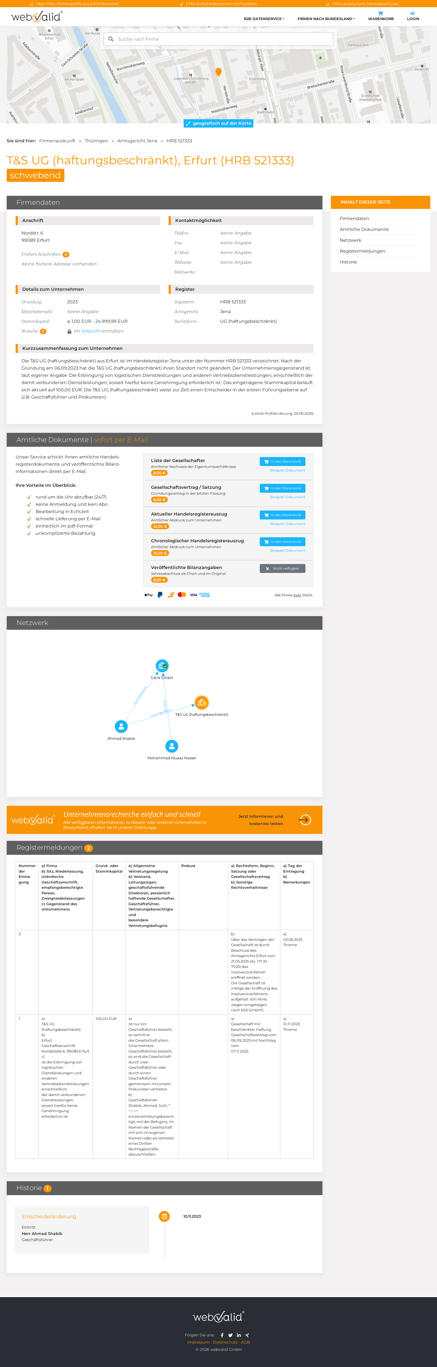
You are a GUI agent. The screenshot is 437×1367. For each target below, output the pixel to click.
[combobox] (218, 39)
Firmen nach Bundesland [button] (325, 19)
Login (413, 16)
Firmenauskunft (57, 140)
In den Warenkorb (282, 461)
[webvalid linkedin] (240, 1334)
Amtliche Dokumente (364, 229)
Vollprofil (90, 331)
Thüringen (96, 140)
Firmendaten (354, 218)
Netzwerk (350, 240)
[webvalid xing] (248, 1334)
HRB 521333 (179, 140)
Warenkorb (380, 16)
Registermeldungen (362, 251)
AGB (245, 1342)
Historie (348, 262)
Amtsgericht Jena (137, 140)
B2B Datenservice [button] (263, 19)
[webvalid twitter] (231, 1334)
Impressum (198, 1342)
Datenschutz (225, 1342)
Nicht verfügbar (282, 568)
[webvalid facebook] (223, 1334)
